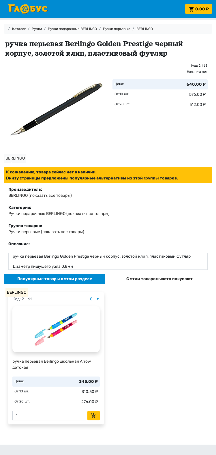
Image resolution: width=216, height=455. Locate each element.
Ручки (37, 29)
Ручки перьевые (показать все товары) (46, 231)
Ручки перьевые (116, 29)
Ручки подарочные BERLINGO (72, 29)
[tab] (54, 279)
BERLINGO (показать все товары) (40, 195)
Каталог (19, 29)
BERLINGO (144, 29)
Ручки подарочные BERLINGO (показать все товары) (59, 213)
